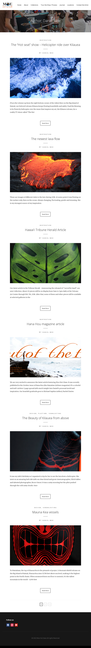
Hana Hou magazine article (45, 324)
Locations (70, 5)
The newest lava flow (45, 138)
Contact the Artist (82, 5)
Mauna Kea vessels (45, 513)
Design (31, 415)
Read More (45, 123)
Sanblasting (56, 415)
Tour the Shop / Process (49, 5)
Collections (34, 5)
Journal (62, 5)
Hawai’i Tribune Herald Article (45, 230)
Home (19, 5)
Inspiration (45, 40)
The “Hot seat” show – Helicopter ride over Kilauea (45, 44)
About (26, 5)
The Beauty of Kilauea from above (45, 419)
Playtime (42, 415)
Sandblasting (50, 509)
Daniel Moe (48, 53)
